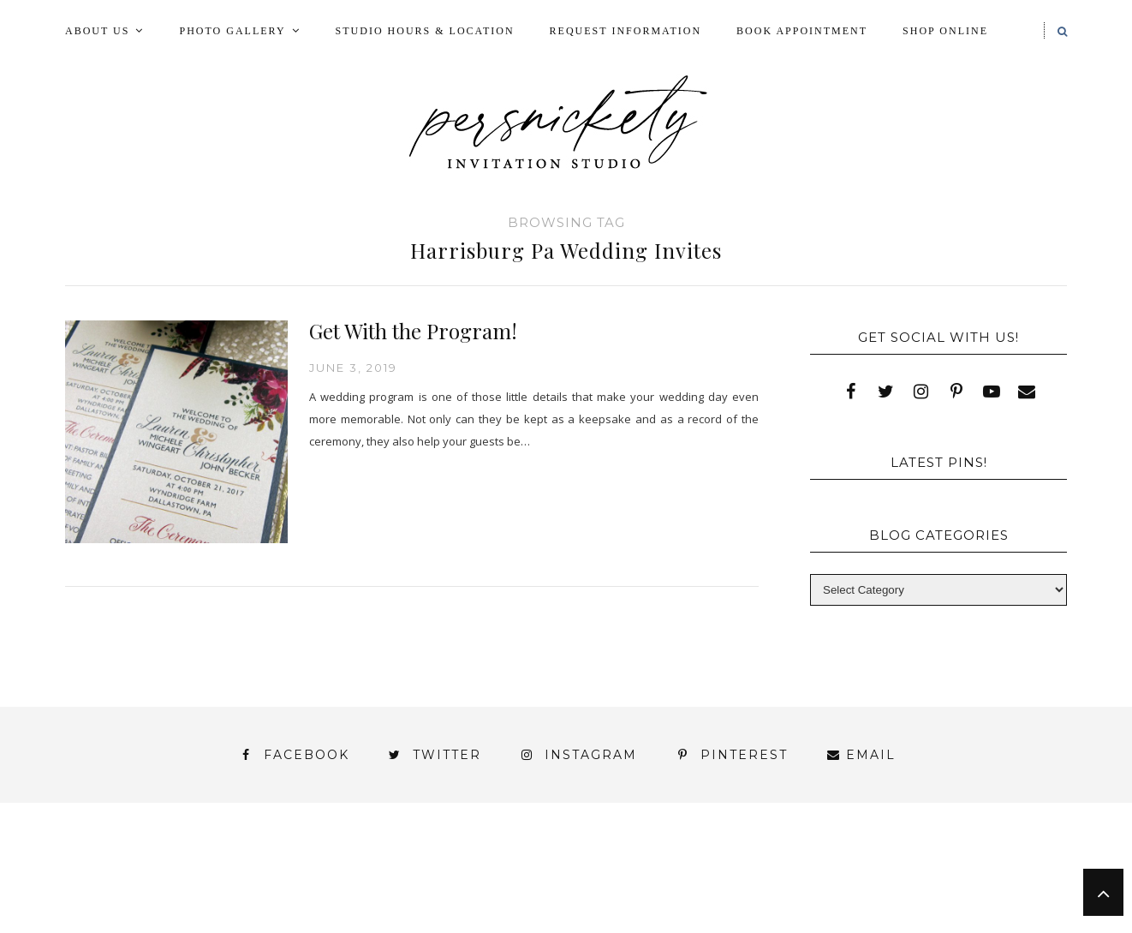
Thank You (893, 881)
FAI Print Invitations (491, 865)
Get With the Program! (413, 330)
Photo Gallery (232, 31)
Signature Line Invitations (715, 881)
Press (1013, 865)
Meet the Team (282, 925)
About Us (97, 31)
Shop (558, 881)
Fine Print (645, 865)
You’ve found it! (970, 896)
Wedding (1001, 881)
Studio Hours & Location (425, 31)
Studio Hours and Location (962, 910)
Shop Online (945, 31)
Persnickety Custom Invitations (497, 925)
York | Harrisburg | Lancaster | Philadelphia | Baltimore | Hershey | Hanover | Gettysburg (522, 896)
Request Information (625, 31)
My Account (764, 865)
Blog (183, 865)
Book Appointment (801, 31)
